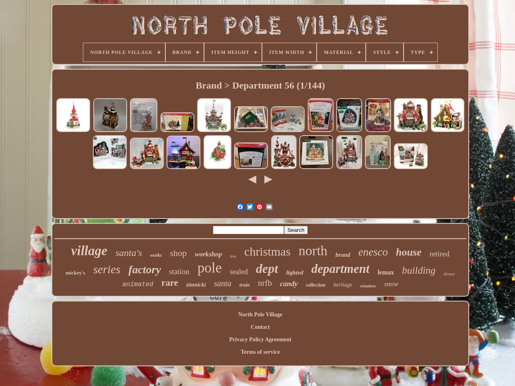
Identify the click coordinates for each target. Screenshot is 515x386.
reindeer (368, 285)
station (179, 271)
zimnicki (196, 285)
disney (449, 273)
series (107, 269)
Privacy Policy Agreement (260, 339)
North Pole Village (260, 315)
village (89, 251)
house (409, 252)
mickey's (75, 273)
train (244, 285)
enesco (373, 252)
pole (210, 268)
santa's (128, 253)
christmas (267, 251)
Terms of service (260, 352)
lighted (294, 272)
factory (144, 269)
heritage (343, 285)
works (156, 255)
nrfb (265, 283)
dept (267, 268)
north (313, 250)
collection (315, 285)
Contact (260, 327)
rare (169, 283)
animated (137, 284)
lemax (385, 272)
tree (233, 256)
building (418, 270)
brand (343, 255)
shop (178, 253)
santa (222, 283)
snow (391, 284)
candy (289, 284)
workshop (208, 254)
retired (440, 254)
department (340, 269)
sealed (239, 272)
